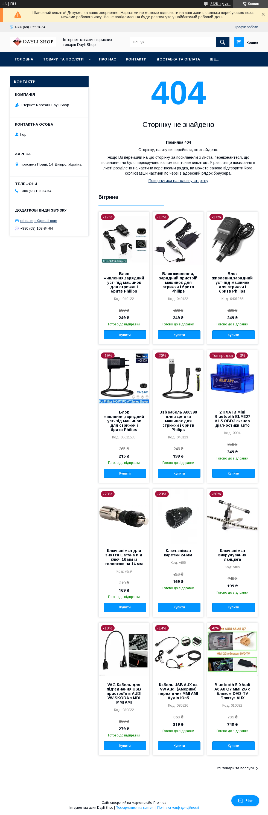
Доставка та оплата (178, 59)
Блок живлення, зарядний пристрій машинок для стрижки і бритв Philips (178, 282)
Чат (245, 800)
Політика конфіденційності (178, 808)
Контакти (136, 59)
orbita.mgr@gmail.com (38, 221)
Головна (24, 59)
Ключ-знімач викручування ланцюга (232, 555)
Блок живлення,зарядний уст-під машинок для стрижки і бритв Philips (124, 282)
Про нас (107, 59)
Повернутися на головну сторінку (178, 180)
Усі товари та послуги (235, 768)
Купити (125, 335)
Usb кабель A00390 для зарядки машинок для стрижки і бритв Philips (178, 421)
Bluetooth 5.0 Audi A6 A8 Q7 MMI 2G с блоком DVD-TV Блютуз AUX (232, 691)
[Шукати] (222, 42)
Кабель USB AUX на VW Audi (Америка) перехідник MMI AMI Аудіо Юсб (178, 691)
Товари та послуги (63, 59)
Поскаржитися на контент (135, 808)
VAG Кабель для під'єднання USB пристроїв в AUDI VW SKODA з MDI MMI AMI (124, 693)
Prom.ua (159, 803)
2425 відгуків (220, 4)
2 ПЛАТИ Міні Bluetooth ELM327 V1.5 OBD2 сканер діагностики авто (232, 418)
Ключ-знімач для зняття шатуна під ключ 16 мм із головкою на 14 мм (124, 557)
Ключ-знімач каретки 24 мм (178, 552)
